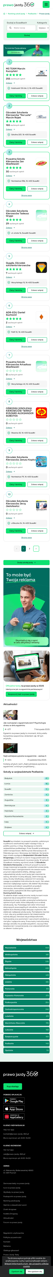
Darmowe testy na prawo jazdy (16, 1183)
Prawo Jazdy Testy (11, 1255)
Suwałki (27, 789)
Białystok (27, 778)
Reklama (7, 1246)
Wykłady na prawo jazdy (13, 1192)
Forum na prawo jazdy (12, 1222)
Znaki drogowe (9, 1209)
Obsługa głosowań (11, 1250)
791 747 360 (8, 1150)
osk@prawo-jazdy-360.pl (14, 1154)
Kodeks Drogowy (10, 1214)
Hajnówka (27, 811)
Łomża (27, 783)
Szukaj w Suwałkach (17, 23)
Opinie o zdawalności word (14, 1205)
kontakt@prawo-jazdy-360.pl (16, 1134)
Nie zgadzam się (35, 1271)
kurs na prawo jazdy (11, 1188)
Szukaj (27, 35)
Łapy (27, 822)
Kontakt (6, 1242)
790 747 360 (8, 1130)
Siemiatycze (27, 805)
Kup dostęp (13, 1086)
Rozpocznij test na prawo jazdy (21, 694)
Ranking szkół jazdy (11, 1201)
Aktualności (8, 1218)
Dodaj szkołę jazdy (26, 562)
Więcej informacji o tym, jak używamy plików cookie (27, 1265)
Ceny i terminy (15, 96)
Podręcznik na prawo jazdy (14, 1196)
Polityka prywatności (12, 1237)
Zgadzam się (16, 1271)
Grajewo (27, 827)
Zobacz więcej (37, 96)
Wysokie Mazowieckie (27, 816)
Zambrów (27, 794)
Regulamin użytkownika (13, 1233)
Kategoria (42, 23)
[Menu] (46, 4)
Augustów (27, 800)
